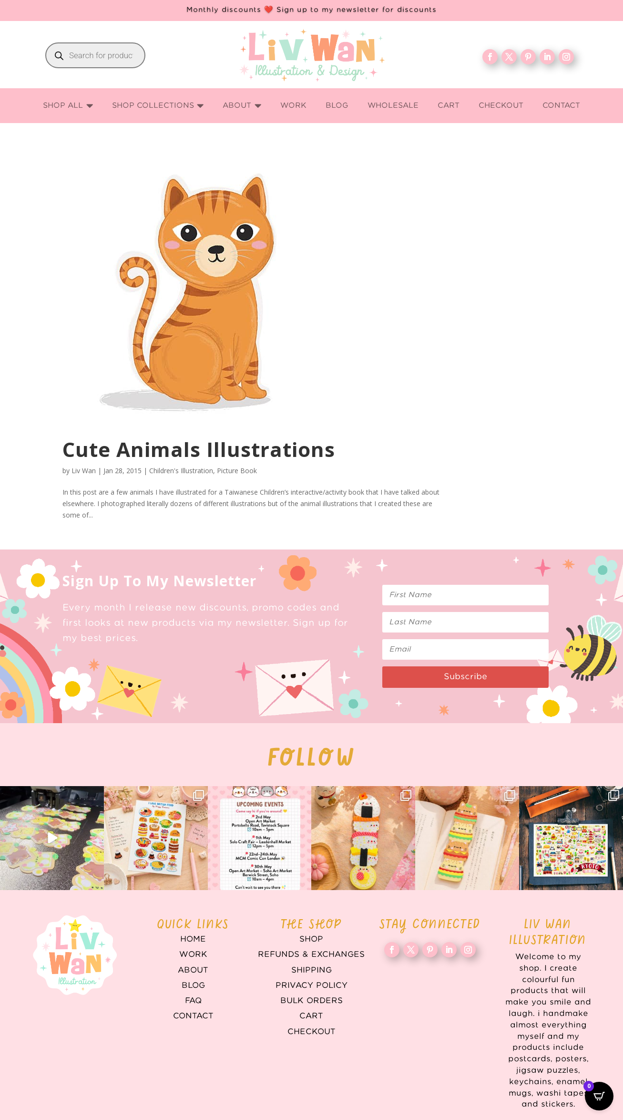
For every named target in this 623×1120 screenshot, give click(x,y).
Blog (193, 985)
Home (193, 939)
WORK (193, 954)
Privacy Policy (311, 985)
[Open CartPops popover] (599, 1096)
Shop (311, 939)
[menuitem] (68, 105)
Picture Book (237, 470)
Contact (193, 1016)
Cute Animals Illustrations (198, 449)
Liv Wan (83, 470)
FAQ (193, 1001)
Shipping (311, 970)
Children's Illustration (181, 470)
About (193, 970)
